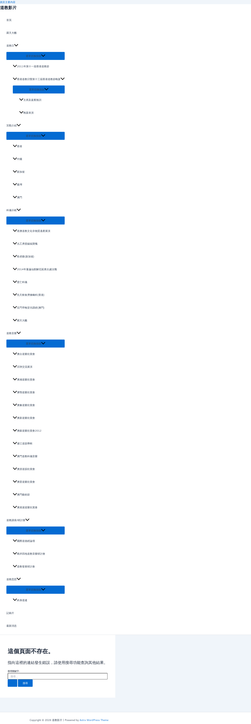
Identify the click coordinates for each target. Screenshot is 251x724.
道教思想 (13, 579)
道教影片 (8, 7)
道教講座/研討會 (17, 520)
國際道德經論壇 (24, 541)
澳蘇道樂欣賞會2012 (27, 430)
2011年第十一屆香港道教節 (31, 66)
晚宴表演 (26, 112)
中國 (17, 159)
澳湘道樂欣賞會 (24, 379)
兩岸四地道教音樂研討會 (29, 553)
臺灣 (17, 184)
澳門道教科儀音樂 (25, 456)
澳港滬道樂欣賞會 (25, 507)
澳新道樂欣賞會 (24, 418)
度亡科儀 (20, 282)
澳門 (17, 197)
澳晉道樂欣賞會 (24, 482)
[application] (16, 45)
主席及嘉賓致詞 (30, 100)
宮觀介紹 (13, 125)
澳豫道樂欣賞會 (24, 405)
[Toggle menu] (35, 56)
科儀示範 (13, 210)
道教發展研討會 (24, 566)
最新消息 (11, 625)
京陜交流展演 (22, 366)
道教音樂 (13, 333)
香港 (17, 146)
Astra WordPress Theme (93, 720)
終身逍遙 (20, 600)
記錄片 (10, 613)
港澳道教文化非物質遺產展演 (31, 231)
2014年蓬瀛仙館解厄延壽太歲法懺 (35, 269)
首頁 (9, 20)
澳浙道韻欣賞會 (24, 469)
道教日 (12, 45)
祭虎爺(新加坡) (23, 256)
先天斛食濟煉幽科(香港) (29, 295)
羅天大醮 (11, 33)
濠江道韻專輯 (22, 443)
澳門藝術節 (21, 494)
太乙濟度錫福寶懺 (25, 243)
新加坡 (19, 172)
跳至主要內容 (7, 2)
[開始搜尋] (12, 683)
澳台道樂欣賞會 (24, 354)
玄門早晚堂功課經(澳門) (29, 307)
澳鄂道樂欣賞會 (24, 392)
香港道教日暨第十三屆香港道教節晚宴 (39, 79)
